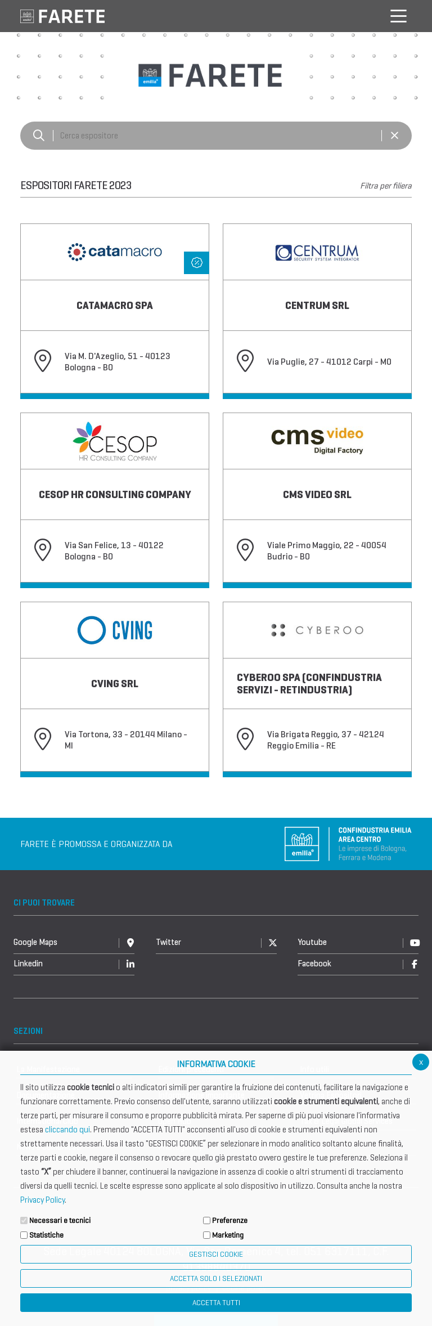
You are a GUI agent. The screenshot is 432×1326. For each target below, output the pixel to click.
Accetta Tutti (216, 1302)
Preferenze (230, 1220)
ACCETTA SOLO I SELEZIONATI (216, 1278)
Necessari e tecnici (60, 1220)
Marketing (228, 1235)
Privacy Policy (42, 1200)
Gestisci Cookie (216, 1254)
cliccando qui (67, 1130)
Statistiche (46, 1235)
